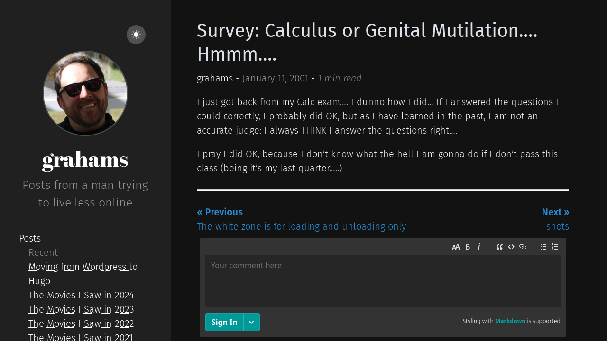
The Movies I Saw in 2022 (81, 323)
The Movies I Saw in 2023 (81, 309)
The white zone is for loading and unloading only (301, 219)
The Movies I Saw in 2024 (81, 295)
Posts (30, 238)
